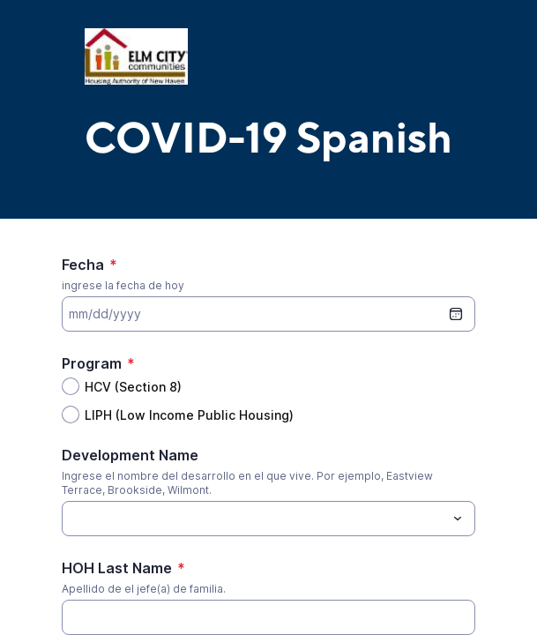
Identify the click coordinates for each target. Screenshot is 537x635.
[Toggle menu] (457, 518)
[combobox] (268, 518)
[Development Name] (254, 518)
